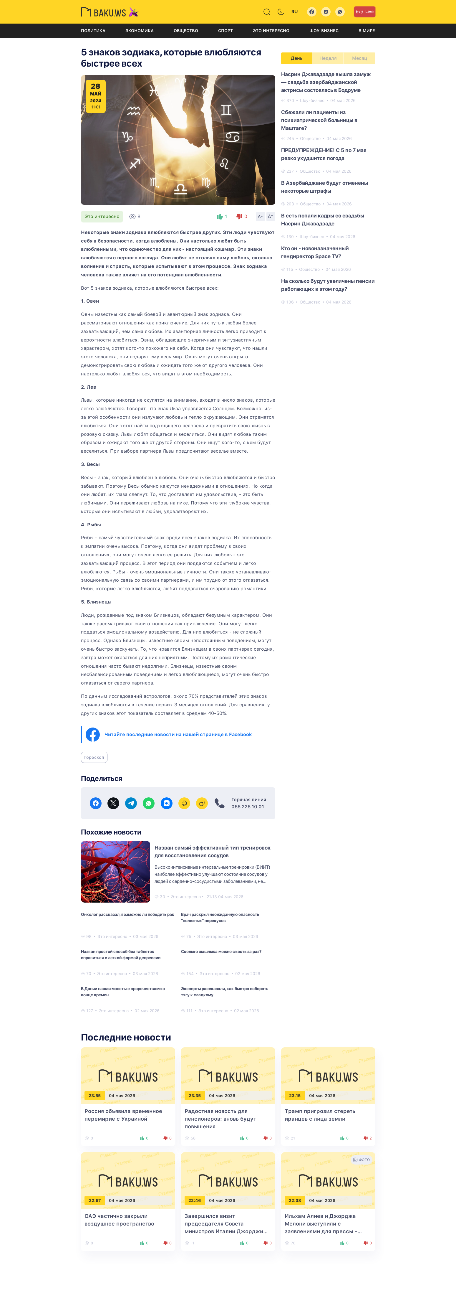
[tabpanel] (328, 187)
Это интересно (271, 30)
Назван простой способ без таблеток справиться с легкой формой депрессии (120, 954)
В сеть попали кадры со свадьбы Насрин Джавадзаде (322, 219)
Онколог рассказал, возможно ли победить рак (127, 914)
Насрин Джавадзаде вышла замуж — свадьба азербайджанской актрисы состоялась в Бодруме (326, 82)
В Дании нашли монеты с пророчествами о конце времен (123, 991)
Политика (93, 30)
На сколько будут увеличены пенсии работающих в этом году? (328, 285)
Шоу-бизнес (324, 30)
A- (260, 216)
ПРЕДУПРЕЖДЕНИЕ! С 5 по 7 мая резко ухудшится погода (324, 154)
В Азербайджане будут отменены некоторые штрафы (324, 187)
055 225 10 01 (247, 806)
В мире (367, 30)
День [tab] (297, 58)
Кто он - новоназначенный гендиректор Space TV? (315, 252)
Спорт (225, 30)
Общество (186, 30)
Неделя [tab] (328, 58)
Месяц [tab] (359, 58)
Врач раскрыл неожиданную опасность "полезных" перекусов (220, 917)
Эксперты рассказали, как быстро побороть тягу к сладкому (224, 991)
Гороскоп (94, 757)
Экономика (139, 30)
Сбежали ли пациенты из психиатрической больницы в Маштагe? (319, 120)
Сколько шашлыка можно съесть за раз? (221, 951)
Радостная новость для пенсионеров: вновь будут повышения (220, 1118)
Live (365, 11)
